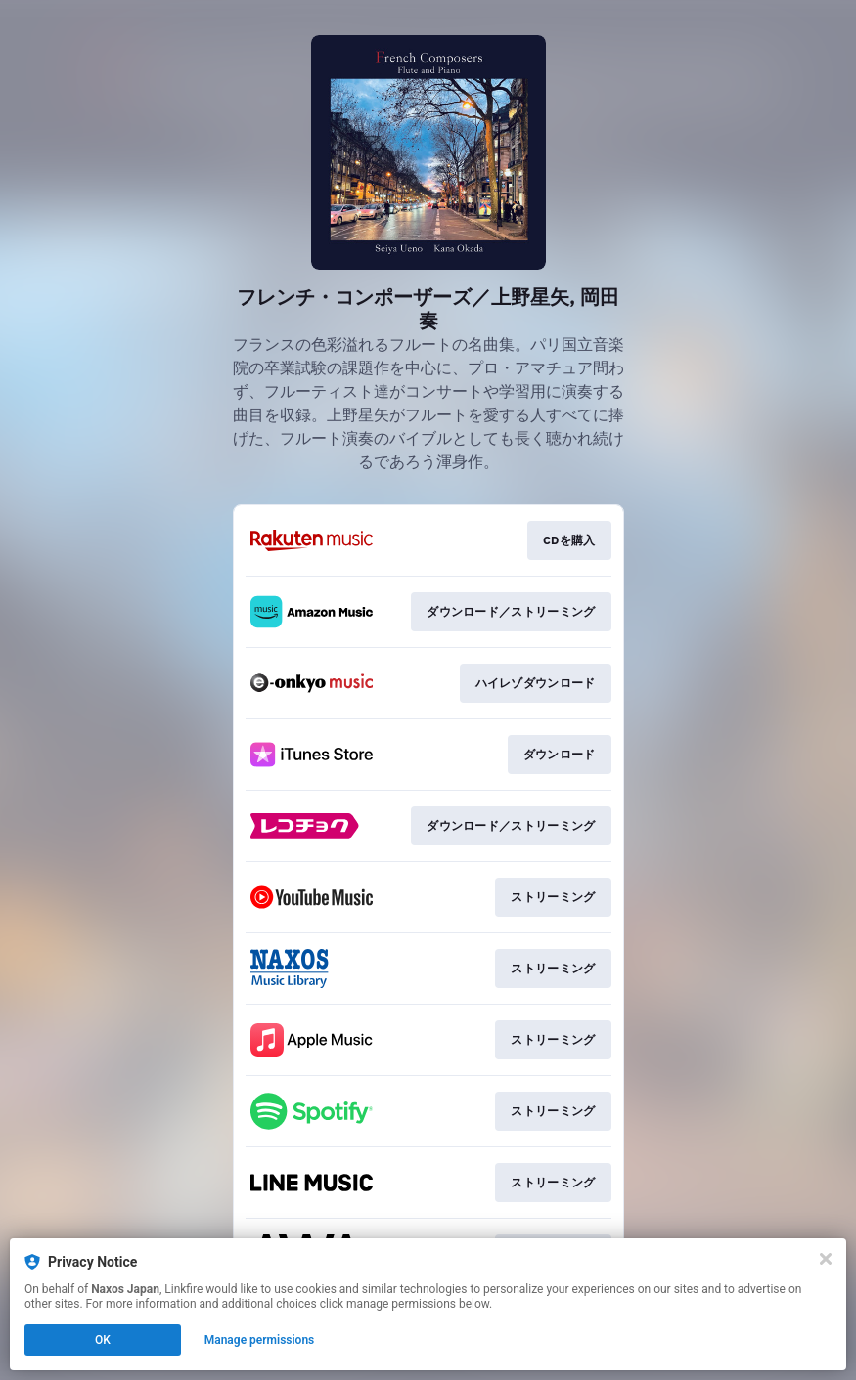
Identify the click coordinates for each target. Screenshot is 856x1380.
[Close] (825, 1258)
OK (103, 1340)
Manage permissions (259, 1340)
